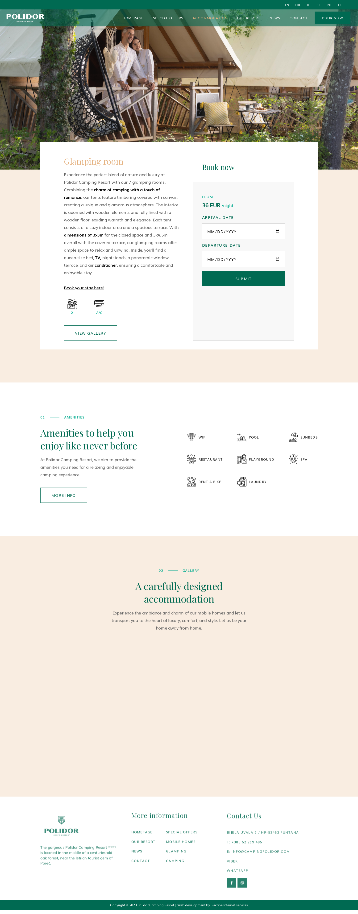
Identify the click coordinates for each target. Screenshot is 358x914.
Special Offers (168, 18)
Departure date (221, 245)
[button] (210, 18)
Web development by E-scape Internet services (212, 904)
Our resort (248, 18)
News (275, 18)
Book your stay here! (84, 287)
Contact (299, 18)
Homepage (133, 18)
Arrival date (218, 217)
